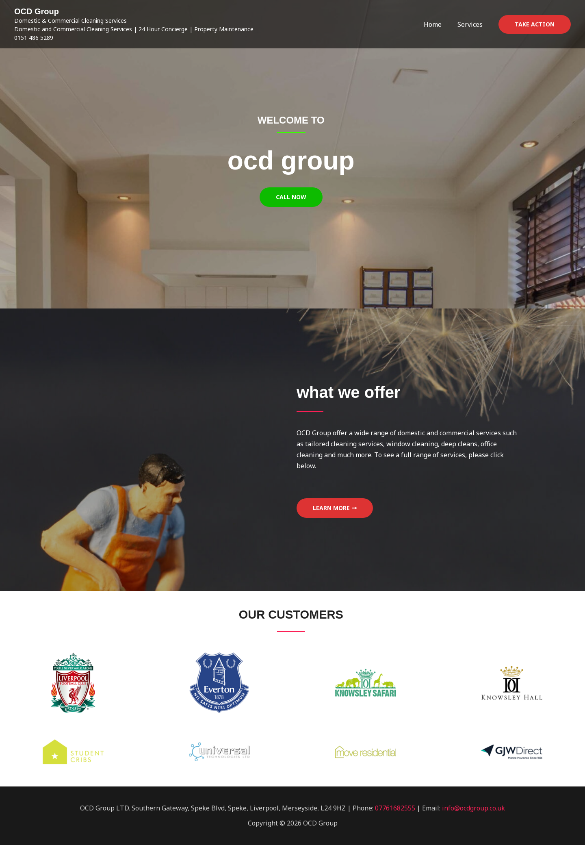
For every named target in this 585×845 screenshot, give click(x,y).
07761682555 (395, 808)
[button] (534, 24)
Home (437, 24)
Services (471, 24)
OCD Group (36, 11)
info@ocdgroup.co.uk (473, 808)
